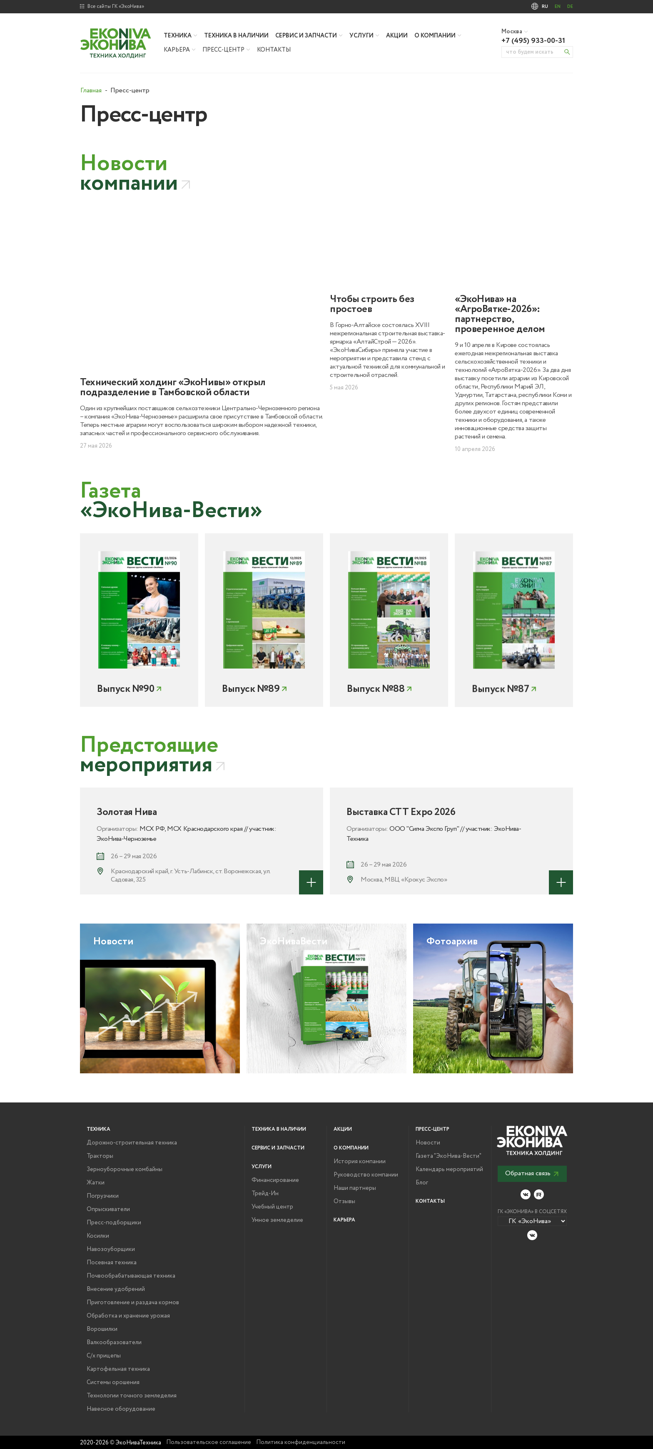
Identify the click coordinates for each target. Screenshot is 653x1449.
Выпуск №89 (250, 728)
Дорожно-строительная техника (132, 1143)
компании (129, 173)
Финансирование (275, 1180)
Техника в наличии (236, 35)
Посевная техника (112, 1262)
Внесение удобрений (116, 1289)
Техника (178, 35)
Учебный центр (272, 1207)
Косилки (98, 1236)
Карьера (177, 50)
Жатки (96, 1183)
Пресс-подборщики (114, 1223)
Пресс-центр (223, 50)
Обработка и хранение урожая (128, 1316)
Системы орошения (113, 1382)
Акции (397, 35)
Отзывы (344, 1201)
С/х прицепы (104, 1356)
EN (558, 6)
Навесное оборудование (121, 1409)
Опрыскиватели (108, 1209)
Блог (422, 1183)
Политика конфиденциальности (300, 1442)
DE (570, 6)
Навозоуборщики (111, 1249)
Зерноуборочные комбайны (124, 1169)
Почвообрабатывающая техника (131, 1276)
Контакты (274, 50)
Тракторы (100, 1156)
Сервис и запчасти (306, 35)
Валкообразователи (114, 1342)
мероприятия (149, 755)
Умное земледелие (277, 1220)
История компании (360, 1161)
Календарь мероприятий (449, 1169)
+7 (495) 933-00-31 (533, 41)
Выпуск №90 (125, 718)
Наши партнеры (355, 1188)
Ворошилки (102, 1329)
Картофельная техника (118, 1369)
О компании (435, 35)
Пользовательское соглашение (208, 1442)
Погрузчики (103, 1196)
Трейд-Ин (265, 1193)
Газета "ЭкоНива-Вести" (448, 1156)
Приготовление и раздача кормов (133, 1302)
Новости (428, 1143)
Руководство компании (366, 1175)
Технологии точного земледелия (132, 1396)
